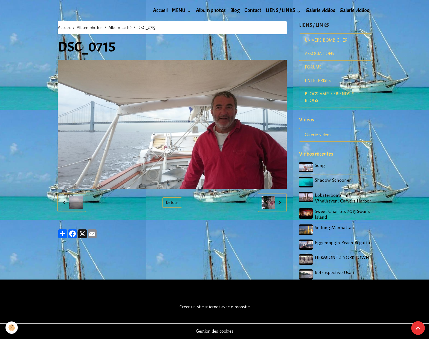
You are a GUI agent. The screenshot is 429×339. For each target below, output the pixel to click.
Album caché (120, 27)
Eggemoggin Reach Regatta (342, 242)
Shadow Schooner (333, 180)
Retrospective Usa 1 (334, 272)
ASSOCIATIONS (319, 53)
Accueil (160, 10)
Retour (172, 202)
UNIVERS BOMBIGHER (326, 40)
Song (320, 165)
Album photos (211, 10)
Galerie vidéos (320, 10)
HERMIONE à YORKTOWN (342, 257)
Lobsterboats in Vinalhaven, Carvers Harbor (343, 198)
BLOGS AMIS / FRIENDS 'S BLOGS (329, 97)
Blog (235, 10)
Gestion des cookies (214, 331)
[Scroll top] (418, 328)
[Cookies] (11, 327)
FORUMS (313, 67)
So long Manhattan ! (335, 227)
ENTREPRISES (318, 80)
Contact (252, 10)
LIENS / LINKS (281, 10)
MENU (179, 10)
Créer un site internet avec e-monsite (214, 306)
